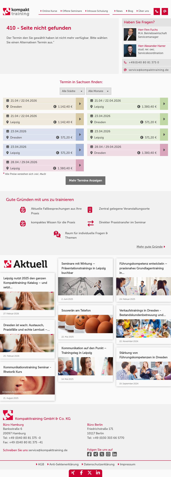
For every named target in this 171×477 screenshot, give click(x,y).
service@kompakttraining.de (48, 450)
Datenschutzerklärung (98, 464)
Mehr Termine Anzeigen (85, 180)
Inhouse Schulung (96, 11)
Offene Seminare (71, 11)
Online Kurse (48, 11)
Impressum (126, 464)
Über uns (142, 11)
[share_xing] (73, 473)
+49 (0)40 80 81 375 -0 (25, 438)
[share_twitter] (90, 473)
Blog (129, 11)
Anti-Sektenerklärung (63, 464)
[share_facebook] (81, 473)
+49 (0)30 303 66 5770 (108, 438)
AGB (40, 464)
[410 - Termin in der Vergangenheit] (157, 11)
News (118, 11)
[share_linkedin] (98, 473)
